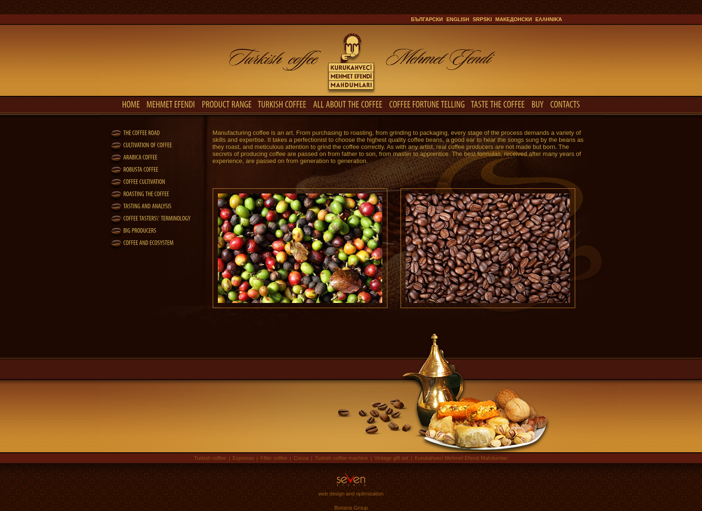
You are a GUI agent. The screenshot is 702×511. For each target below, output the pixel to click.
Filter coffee (273, 458)
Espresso (243, 458)
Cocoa (301, 458)
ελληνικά (548, 19)
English (457, 19)
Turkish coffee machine (341, 458)
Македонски (513, 19)
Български (427, 19)
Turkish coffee (210, 458)
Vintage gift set (391, 458)
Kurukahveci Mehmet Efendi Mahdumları (461, 458)
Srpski (482, 19)
